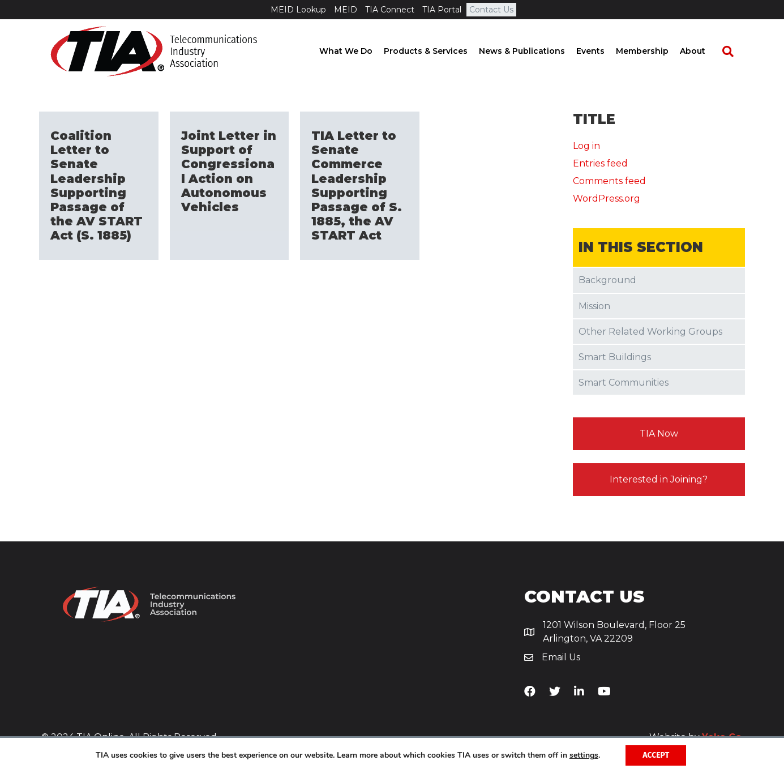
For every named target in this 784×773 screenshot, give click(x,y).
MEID (345, 10)
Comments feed (609, 181)
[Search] (733, 52)
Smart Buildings (615, 357)
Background (607, 280)
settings (583, 755)
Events (602, 51)
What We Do (357, 51)
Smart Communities (624, 382)
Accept (655, 755)
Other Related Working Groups (650, 331)
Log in (586, 145)
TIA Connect (389, 10)
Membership (653, 51)
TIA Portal (441, 10)
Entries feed (600, 163)
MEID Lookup (298, 10)
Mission (594, 306)
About (704, 51)
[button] (659, 433)
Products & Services (437, 51)
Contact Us (491, 10)
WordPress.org (606, 198)
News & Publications (533, 51)
